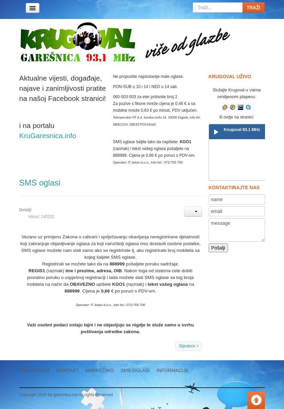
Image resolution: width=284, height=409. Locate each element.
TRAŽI (253, 7)
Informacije (172, 370)
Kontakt (68, 370)
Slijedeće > (188, 346)
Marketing (100, 370)
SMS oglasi (39, 182)
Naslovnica (34, 370)
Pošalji (218, 248)
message (237, 230)
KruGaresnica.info (47, 135)
